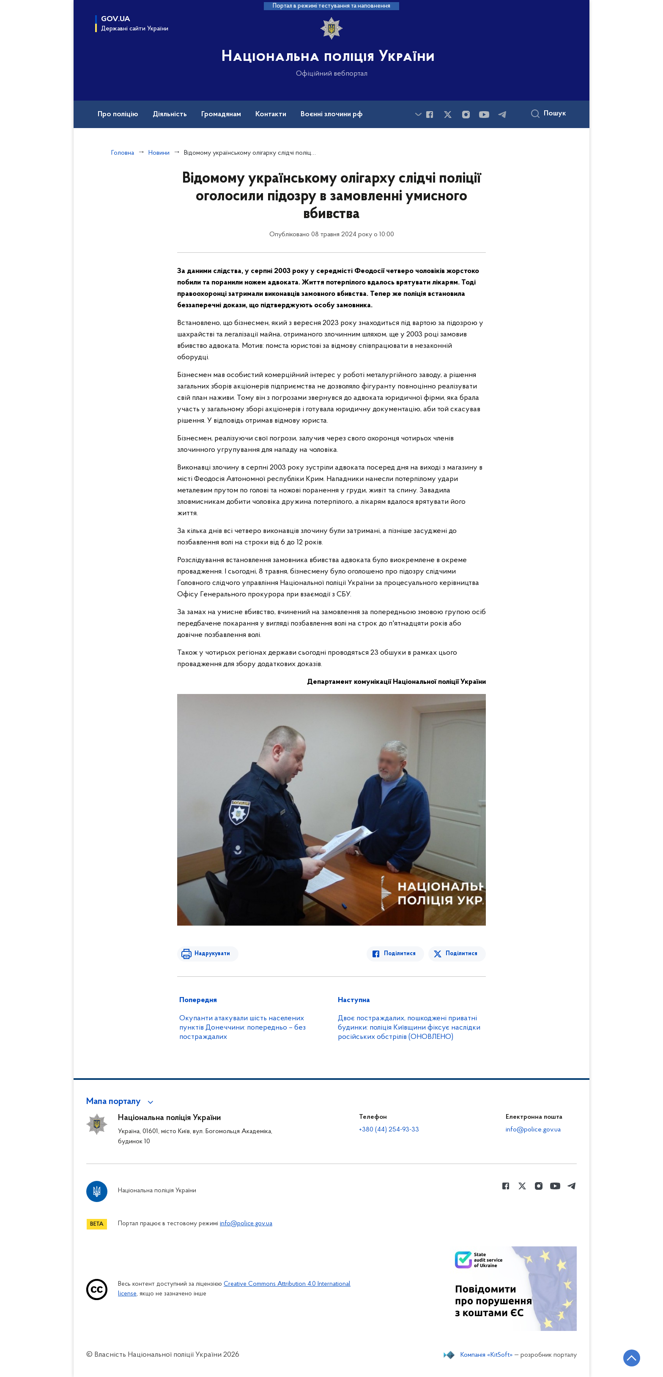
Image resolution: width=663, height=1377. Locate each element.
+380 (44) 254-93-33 (389, 1129)
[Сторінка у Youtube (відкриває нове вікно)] (484, 114)
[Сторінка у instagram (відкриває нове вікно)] (466, 114)
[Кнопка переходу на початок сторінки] (631, 1358)
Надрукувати (212, 954)
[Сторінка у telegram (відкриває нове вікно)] (502, 114)
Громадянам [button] (221, 114)
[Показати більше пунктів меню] (418, 114)
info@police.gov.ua (533, 1129)
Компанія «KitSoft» (486, 1355)
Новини (159, 153)
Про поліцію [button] (118, 114)
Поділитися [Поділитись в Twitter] (461, 954)
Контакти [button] (270, 114)
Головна (122, 153)
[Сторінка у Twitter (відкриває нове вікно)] (448, 114)
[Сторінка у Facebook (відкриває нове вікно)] (430, 114)
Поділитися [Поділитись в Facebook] (400, 954)
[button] (121, 1102)
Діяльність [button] (170, 114)
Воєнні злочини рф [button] (332, 114)
